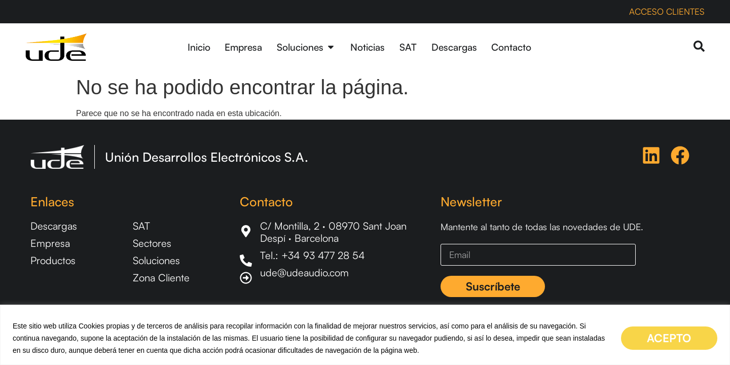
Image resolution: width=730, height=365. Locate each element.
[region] (365, 335)
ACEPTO (669, 338)
